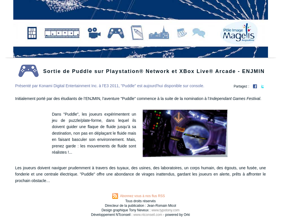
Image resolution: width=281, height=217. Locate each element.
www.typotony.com (165, 210)
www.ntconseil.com (147, 215)
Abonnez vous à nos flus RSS (142, 196)
